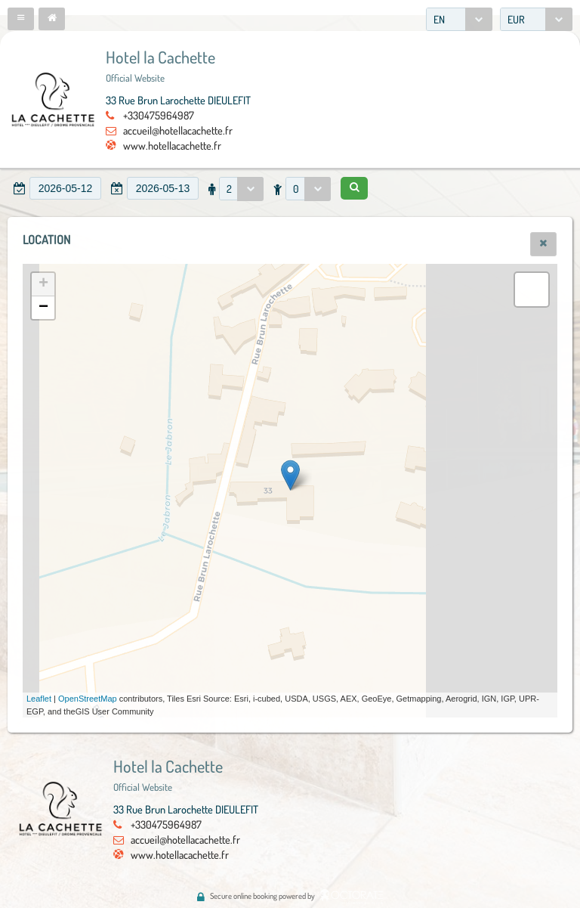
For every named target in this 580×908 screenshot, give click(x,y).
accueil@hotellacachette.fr (178, 130)
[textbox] (65, 188)
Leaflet (38, 698)
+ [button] (43, 284)
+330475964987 (158, 115)
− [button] (43, 307)
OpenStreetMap (87, 698)
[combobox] (459, 19)
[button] (21, 19)
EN (439, 19)
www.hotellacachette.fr (172, 145)
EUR (516, 19)
